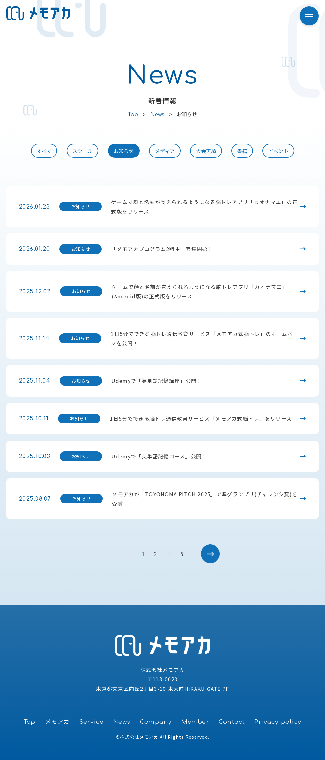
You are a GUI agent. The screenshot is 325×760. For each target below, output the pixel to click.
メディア (165, 151)
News (122, 722)
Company (156, 722)
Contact (232, 722)
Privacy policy (278, 722)
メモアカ (57, 722)
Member (195, 722)
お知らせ (124, 151)
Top (30, 722)
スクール (82, 151)
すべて (44, 151)
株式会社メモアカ (139, 737)
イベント (278, 151)
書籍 (242, 151)
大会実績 (206, 151)
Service (91, 722)
